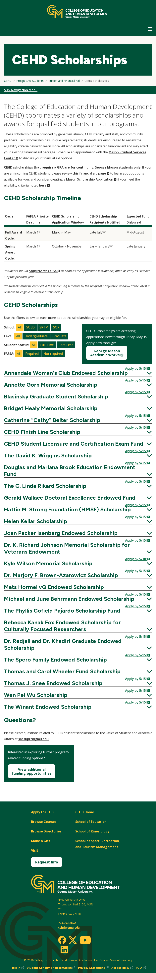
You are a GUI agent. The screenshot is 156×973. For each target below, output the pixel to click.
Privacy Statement (93, 967)
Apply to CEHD (42, 812)
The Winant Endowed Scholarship (78, 706)
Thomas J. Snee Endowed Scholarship (78, 683)
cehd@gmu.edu (69, 927)
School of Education (91, 821)
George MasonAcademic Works (108, 354)
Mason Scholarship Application (91, 179)
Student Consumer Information (51, 967)
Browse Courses (43, 821)
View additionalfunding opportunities (31, 771)
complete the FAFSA (44, 271)
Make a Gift (40, 841)
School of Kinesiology (92, 831)
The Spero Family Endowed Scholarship (78, 659)
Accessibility (122, 967)
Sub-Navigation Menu (20, 90)
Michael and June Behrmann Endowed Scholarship (78, 598)
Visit (34, 850)
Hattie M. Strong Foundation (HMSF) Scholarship (78, 509)
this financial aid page (91, 173)
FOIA (141, 967)
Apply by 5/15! (137, 368)
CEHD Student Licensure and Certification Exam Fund (78, 443)
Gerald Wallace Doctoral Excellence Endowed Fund (78, 497)
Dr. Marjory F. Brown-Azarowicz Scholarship (78, 575)
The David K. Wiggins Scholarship (78, 455)
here (44, 185)
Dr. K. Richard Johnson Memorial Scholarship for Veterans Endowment (78, 548)
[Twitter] (72, 940)
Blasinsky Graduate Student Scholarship (78, 396)
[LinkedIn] (64, 949)
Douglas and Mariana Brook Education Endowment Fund (78, 470)
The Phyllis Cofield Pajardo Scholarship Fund (78, 610)
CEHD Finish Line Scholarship (78, 431)
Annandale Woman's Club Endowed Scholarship (78, 372)
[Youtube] (85, 940)
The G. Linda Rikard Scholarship (78, 485)
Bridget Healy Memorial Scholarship (78, 408)
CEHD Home (84, 812)
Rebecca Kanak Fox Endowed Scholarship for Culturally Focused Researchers (78, 626)
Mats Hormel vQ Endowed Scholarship (78, 587)
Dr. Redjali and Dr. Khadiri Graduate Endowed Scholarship (78, 644)
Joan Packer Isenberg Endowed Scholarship (78, 533)
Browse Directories (46, 831)
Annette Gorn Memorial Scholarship (78, 384)
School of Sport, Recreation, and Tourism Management (97, 844)
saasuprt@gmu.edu (33, 739)
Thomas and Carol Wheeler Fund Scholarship (78, 671)
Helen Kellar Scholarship (78, 521)
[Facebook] (62, 940)
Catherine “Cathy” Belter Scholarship (78, 420)
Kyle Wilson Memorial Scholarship (78, 563)
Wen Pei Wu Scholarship (78, 695)
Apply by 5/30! (137, 559)
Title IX (17, 967)
